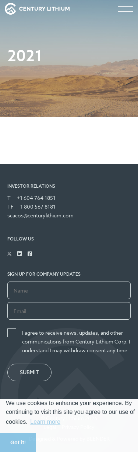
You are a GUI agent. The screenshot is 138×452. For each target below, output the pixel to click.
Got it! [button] (18, 442)
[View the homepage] (37, 9)
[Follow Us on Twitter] (9, 253)
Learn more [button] (45, 422)
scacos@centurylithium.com (40, 215)
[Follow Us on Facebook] (30, 253)
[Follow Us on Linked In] (19, 253)
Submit (29, 372)
